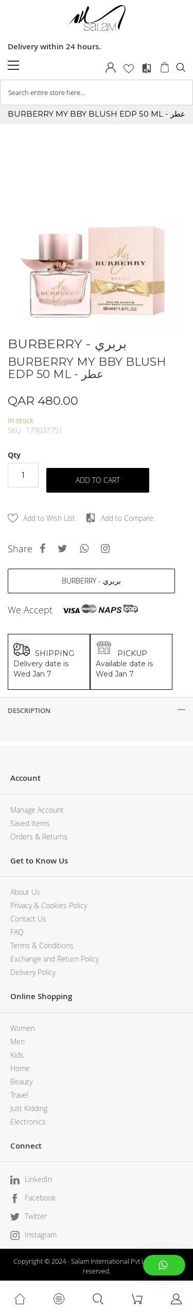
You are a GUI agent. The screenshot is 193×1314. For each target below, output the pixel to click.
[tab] (96, 710)
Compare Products (147, 68)
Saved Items (30, 823)
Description (29, 710)
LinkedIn (38, 1179)
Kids (17, 1055)
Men (17, 1041)
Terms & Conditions (42, 945)
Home (20, 1068)
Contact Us (28, 919)
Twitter (36, 1216)
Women (22, 1028)
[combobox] (96, 92)
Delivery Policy (33, 972)
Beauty (21, 1081)
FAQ (17, 932)
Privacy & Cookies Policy (48, 905)
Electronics (28, 1122)
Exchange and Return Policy (54, 959)
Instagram (41, 1235)
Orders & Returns (38, 836)
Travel (19, 1095)
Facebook (40, 1198)
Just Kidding (28, 1108)
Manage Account (37, 810)
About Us (25, 892)
